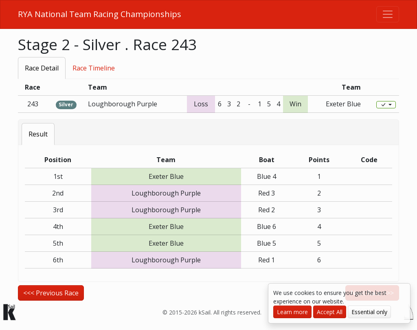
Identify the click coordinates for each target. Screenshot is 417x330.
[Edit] (386, 104)
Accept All (329, 312)
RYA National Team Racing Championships (99, 14)
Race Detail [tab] (42, 68)
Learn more (292, 312)
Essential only (369, 312)
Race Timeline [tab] (93, 68)
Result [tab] (38, 134)
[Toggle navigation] (387, 14)
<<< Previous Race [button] (51, 292)
